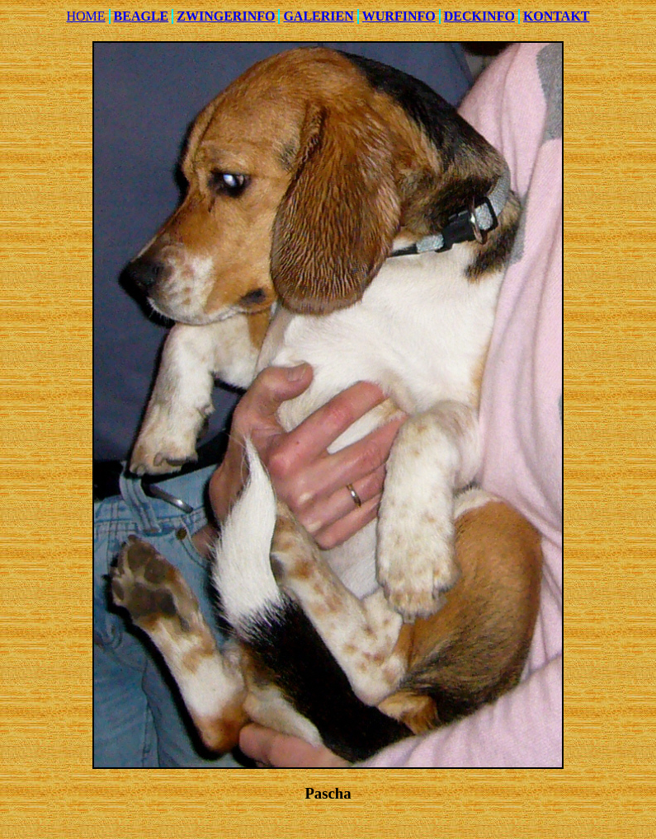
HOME (85, 16)
